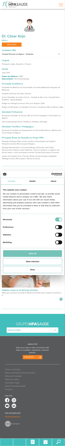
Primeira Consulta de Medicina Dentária (20, 290)
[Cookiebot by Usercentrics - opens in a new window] (51, 174)
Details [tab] (32, 181)
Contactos (9, 389)
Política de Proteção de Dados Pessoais (20, 373)
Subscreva (29, 357)
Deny (32, 270)
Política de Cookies (12, 379)
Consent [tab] (11, 181)
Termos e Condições (13, 369)
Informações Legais (12, 383)
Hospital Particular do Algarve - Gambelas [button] (17, 54)
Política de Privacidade (13, 376)
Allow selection (32, 261)
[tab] (32, 55)
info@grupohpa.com (12, 416)
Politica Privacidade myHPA (15, 386)
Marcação (11, 45)
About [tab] (53, 181)
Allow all (32, 253)
